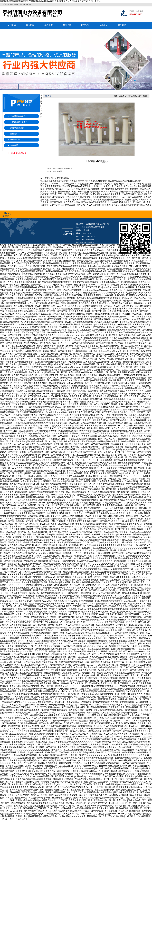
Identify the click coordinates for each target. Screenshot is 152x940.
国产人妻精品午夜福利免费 (55, 274)
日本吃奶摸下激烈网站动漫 (66, 279)
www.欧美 (22, 505)
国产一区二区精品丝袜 (24, 255)
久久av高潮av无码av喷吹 (99, 266)
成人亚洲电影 (106, 683)
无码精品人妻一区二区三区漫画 (77, 441)
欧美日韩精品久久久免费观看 (35, 370)
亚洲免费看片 (16, 593)
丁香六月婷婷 (126, 542)
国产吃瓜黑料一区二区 (83, 665)
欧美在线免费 (113, 269)
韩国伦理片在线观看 (35, 596)
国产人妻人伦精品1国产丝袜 (76, 202)
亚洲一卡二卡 (24, 752)
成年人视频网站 (135, 197)
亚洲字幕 (130, 295)
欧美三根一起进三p (80, 316)
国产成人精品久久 (65, 540)
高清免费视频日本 (98, 316)
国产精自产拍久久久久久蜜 (112, 521)
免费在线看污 (88, 635)
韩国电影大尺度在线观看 (54, 588)
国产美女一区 (98, 471)
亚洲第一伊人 (13, 795)
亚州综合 (50, 189)
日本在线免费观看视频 (105, 324)
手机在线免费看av (81, 744)
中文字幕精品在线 (83, 814)
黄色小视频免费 (17, 293)
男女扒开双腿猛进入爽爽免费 (44, 763)
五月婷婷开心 (105, 633)
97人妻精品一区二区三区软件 (18, 332)
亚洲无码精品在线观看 (134, 582)
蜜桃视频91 (95, 736)
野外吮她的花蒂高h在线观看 (86, 282)
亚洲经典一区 (86, 404)
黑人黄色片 (120, 378)
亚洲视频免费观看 (24, 609)
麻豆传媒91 (115, 766)
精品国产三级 (22, 391)
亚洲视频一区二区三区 (39, 394)
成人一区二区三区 (49, 686)
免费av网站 (20, 497)
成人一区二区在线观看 (71, 258)
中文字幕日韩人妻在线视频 (132, 322)
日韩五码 (16, 487)
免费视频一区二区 (36, 505)
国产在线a (87, 784)
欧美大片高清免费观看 (97, 641)
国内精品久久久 (85, 495)
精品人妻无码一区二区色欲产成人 (35, 338)
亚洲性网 (78, 314)
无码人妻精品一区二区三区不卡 (97, 529)
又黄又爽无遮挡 (144, 356)
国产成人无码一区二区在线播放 (85, 683)
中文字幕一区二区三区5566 (131, 532)
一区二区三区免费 (121, 529)
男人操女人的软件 (66, 524)
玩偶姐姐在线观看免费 (68, 388)
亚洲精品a (137, 681)
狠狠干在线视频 (103, 739)
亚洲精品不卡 (61, 545)
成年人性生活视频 (133, 691)
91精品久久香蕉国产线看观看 (129, 627)
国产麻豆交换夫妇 (95, 415)
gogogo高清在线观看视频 (75, 266)
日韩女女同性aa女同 (38, 476)
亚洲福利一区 (21, 476)
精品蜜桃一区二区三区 (51, 330)
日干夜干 (9, 362)
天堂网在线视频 (44, 500)
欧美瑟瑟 (22, 675)
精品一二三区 (32, 707)
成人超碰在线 (37, 752)
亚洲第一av (5, 598)
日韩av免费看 (80, 402)
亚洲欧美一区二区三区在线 (125, 279)
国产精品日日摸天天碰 (114, 356)
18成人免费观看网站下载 (40, 774)
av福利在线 (32, 723)
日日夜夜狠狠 (21, 646)
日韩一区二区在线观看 (23, 431)
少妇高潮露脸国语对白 (15, 782)
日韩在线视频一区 (134, 707)
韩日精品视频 (95, 643)
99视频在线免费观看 (109, 542)
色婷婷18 (74, 795)
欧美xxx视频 (103, 806)
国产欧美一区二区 (53, 596)
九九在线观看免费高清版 (28, 694)
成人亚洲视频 (104, 553)
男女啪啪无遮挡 (143, 287)
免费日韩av (135, 673)
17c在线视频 (100, 665)
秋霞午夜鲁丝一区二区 (116, 197)
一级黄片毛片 (122, 439)
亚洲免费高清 (22, 298)
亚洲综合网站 (108, 771)
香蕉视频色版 (51, 806)
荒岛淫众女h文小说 (103, 495)
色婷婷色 (128, 250)
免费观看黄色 (85, 670)
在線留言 (104, 25)
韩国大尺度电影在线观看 (40, 492)
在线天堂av (12, 266)
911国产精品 (65, 245)
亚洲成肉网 (139, 362)
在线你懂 (73, 609)
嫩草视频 (86, 686)
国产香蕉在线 (11, 766)
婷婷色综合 (113, 667)
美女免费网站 (75, 484)
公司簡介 (30, 25)
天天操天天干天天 (71, 335)
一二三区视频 (89, 513)
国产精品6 (124, 678)
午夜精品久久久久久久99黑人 (130, 391)
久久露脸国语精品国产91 (110, 473)
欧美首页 (133, 683)
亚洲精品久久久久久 (51, 744)
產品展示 (48, 25)
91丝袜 (141, 359)
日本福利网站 (41, 431)
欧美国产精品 (66, 569)
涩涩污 (146, 681)
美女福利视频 (110, 715)
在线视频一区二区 (96, 449)
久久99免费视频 (134, 290)
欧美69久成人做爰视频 (106, 463)
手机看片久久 (37, 736)
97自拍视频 (104, 678)
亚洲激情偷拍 (87, 760)
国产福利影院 (122, 790)
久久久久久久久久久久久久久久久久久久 (32, 750)
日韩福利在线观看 (41, 455)
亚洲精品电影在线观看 (62, 314)
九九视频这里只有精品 (99, 569)
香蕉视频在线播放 (115, 199)
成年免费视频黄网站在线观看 (106, 441)
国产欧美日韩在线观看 (116, 537)
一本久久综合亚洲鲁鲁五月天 (13, 702)
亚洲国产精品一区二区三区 (102, 734)
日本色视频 (52, 332)
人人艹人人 (100, 635)
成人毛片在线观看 (18, 484)
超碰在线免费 (95, 503)
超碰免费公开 (25, 364)
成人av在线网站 (125, 747)
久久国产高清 (54, 479)
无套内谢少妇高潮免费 (141, 564)
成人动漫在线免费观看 (110, 713)
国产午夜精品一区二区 (34, 811)
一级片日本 (118, 633)
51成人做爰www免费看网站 (111, 263)
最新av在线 (54, 585)
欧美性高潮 (113, 330)
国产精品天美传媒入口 (74, 306)
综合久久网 (108, 643)
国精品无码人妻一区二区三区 (43, 787)
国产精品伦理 (39, 266)
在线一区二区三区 (71, 423)
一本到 (36, 417)
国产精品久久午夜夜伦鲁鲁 (47, 715)
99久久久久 (116, 319)
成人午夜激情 (16, 625)
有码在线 (9, 798)
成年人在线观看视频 (110, 763)
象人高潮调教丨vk (63, 614)
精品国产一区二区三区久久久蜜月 (20, 500)
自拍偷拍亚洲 (74, 635)
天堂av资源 (48, 386)
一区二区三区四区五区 (105, 787)
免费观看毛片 (80, 489)
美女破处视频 (115, 380)
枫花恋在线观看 (132, 521)
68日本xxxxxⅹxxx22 (137, 651)
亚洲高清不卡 (55, 340)
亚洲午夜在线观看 (69, 364)
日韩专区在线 (70, 723)
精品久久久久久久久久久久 (125, 755)
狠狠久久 (110, 723)
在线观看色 (66, 673)
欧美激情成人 (117, 481)
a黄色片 (113, 612)
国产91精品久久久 (125, 566)
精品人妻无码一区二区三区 (68, 359)
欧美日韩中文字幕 (134, 779)
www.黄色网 (137, 319)
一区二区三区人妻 (98, 311)
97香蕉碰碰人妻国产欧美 (30, 285)
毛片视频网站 (105, 308)
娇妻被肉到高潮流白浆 (104, 247)
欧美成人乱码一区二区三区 (33, 503)
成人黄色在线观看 (57, 383)
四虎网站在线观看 (31, 572)
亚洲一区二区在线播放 (36, 290)
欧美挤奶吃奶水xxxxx (69, 497)
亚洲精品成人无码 (13, 271)
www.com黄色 (83, 619)
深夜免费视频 (134, 409)
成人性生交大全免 (124, 407)
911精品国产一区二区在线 (80, 593)
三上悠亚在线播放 (65, 808)
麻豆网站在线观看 (77, 428)
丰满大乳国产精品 (51, 303)
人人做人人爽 (76, 529)
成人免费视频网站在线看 (31, 409)
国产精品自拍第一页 (36, 566)
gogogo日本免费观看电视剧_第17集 (33, 258)
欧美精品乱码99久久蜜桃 (40, 779)
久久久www (32, 319)
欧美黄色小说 (31, 375)
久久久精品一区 (44, 558)
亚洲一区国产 (121, 694)
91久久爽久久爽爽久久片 (46, 619)
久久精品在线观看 (102, 322)
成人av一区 (88, 787)
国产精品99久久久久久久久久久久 (99, 545)
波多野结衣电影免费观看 (109, 298)
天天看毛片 (141, 380)
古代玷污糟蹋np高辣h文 (110, 375)
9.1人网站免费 (61, 689)
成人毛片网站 (23, 245)
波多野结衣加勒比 (29, 755)
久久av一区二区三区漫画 (21, 731)
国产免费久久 (46, 425)
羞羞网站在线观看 (105, 354)
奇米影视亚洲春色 (57, 705)
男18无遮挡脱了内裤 (138, 266)
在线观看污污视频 (99, 380)
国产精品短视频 (101, 253)
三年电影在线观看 (88, 497)
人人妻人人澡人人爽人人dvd (96, 290)
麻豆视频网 (125, 665)
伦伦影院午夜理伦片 (142, 814)
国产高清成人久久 (92, 598)
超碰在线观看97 (30, 604)
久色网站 (68, 798)
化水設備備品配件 (134, 96)
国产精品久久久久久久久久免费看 (114, 465)
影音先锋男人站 (48, 771)
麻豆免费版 (130, 776)
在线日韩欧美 (49, 404)
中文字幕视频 (64, 316)
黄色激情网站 (132, 293)
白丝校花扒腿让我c (54, 548)
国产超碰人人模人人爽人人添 (48, 580)
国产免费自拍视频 (134, 431)
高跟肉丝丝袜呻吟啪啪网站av (135, 752)
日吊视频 (64, 293)
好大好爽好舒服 (135, 619)
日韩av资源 (52, 316)
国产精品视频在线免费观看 (70, 787)
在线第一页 (28, 659)
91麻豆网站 (35, 545)
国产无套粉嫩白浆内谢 (50, 707)
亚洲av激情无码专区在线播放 (80, 601)
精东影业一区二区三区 (17, 564)
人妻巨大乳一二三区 (21, 763)
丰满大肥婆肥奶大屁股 (17, 380)
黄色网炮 (146, 768)
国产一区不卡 (98, 585)
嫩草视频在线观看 (99, 572)
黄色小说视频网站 (92, 508)
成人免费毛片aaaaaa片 (47, 667)
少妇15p (89, 699)
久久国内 (68, 643)
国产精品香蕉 (56, 202)
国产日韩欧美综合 (18, 790)
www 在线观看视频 (123, 686)
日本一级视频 (28, 747)
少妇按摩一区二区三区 (106, 550)
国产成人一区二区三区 (76, 803)
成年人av (72, 558)
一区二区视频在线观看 (101, 548)
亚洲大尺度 (127, 604)
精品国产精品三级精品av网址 (101, 526)
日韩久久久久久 (105, 561)
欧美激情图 (34, 816)
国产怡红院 (5, 404)
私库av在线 (54, 582)
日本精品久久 (136, 646)
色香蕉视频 (48, 367)
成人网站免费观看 (77, 564)
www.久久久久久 (94, 564)
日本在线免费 (130, 285)
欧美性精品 (143, 282)
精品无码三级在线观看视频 (76, 271)
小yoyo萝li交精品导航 (41, 433)
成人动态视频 (39, 625)
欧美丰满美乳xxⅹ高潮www (81, 372)
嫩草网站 (64, 585)
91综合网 (9, 646)
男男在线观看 (137, 529)
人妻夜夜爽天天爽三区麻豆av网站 (120, 332)
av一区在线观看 (84, 702)
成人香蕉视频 (117, 447)
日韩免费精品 (68, 269)
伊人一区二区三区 (117, 452)
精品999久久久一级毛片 (121, 444)
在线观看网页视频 (98, 202)
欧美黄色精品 (129, 271)
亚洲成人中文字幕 (109, 651)
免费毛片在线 (131, 388)
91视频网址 (88, 314)
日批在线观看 (51, 253)
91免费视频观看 (43, 537)
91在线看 (33, 798)
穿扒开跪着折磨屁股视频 (67, 503)
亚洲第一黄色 (109, 588)
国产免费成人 (136, 354)
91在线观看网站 (100, 524)
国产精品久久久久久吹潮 (36, 383)
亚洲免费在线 (123, 646)
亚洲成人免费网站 (92, 534)
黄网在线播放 (123, 311)
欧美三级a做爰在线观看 (138, 338)
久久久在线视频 (80, 569)
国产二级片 (111, 449)
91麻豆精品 (8, 372)
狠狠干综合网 (99, 516)
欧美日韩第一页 (79, 577)
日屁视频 (84, 194)
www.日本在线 (88, 625)
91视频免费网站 (124, 324)
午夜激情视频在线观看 (45, 529)
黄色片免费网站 (90, 293)
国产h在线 (17, 604)
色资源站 (72, 394)
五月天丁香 (8, 492)
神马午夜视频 (111, 404)
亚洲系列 (70, 604)
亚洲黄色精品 (102, 476)
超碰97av (143, 662)
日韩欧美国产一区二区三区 (55, 428)
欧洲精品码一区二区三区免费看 (65, 750)
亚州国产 (69, 351)
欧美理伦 (144, 364)
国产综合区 (53, 354)
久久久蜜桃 (98, 814)
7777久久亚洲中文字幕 (22, 404)
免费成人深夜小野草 (97, 752)
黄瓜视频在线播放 (119, 266)
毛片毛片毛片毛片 (11, 651)
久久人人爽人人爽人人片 (110, 351)
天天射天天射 (59, 420)
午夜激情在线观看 (11, 481)
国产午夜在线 (138, 417)
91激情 (115, 322)
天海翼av (54, 665)
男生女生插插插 (38, 311)
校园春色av (78, 763)
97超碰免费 (78, 250)
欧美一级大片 (80, 667)
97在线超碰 (87, 359)
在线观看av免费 (7, 476)
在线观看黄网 (21, 492)
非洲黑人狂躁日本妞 (115, 516)
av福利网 (79, 774)
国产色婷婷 (63, 675)
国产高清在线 (116, 476)
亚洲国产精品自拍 (89, 596)
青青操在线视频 (78, 720)
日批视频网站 (143, 402)
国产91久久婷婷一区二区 (109, 425)
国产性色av (80, 332)
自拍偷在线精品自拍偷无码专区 (41, 540)
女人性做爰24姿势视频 (80, 308)
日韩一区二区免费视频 (73, 319)
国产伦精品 (29, 715)
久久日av (138, 787)
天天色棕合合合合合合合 (141, 433)
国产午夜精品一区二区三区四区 (102, 489)
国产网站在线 (107, 189)
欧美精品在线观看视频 (56, 657)
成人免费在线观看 (33, 386)
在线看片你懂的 (137, 479)
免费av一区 (102, 646)
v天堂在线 (127, 681)
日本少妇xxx (56, 407)
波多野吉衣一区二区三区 (56, 372)
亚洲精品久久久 (72, 197)
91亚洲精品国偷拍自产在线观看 (69, 662)
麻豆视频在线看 (57, 803)
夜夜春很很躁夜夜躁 (19, 588)
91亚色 (143, 396)
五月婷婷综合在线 (121, 675)
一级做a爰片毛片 (57, 782)
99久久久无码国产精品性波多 (93, 330)
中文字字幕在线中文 (12, 572)
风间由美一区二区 (24, 521)
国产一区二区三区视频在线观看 (101, 518)
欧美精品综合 (19, 319)
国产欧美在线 (136, 659)
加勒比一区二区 (57, 351)
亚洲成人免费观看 (141, 771)
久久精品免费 (139, 444)
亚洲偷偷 (74, 433)
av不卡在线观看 (17, 277)
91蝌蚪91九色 (115, 638)
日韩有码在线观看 (65, 346)
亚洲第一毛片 (22, 816)
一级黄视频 (116, 604)
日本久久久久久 (124, 534)
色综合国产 (117, 495)
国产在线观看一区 (9, 308)
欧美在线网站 (27, 556)
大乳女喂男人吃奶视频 (32, 274)
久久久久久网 (7, 359)
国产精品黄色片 (69, 707)
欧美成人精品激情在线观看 (41, 391)
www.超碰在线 (142, 702)
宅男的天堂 (29, 468)
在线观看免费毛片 (131, 638)
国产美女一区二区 (106, 497)
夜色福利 (11, 245)
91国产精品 (46, 269)
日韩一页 (52, 808)
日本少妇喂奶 (20, 710)
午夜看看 (63, 718)
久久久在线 (17, 758)
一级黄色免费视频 (50, 638)
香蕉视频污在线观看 (35, 497)
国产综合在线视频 (31, 686)
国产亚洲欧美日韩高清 (62, 338)
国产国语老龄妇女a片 (64, 776)
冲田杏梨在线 (107, 792)
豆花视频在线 (96, 388)
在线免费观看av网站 (84, 779)
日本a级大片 (96, 588)
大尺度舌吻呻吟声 (20, 340)
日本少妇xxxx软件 (127, 412)
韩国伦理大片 (115, 524)
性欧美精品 (84, 479)
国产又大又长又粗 (100, 808)
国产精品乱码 (18, 534)
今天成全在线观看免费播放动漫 (125, 205)
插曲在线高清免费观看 (59, 574)
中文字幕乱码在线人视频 (129, 372)
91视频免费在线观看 (138, 439)
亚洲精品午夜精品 (58, 362)
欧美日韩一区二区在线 (114, 367)
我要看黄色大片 (94, 816)
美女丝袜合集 (59, 481)
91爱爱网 (99, 367)
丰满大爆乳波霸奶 (54, 625)
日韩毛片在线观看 (75, 444)
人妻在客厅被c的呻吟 (59, 396)
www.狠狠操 (118, 287)
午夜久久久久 (33, 710)
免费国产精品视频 (52, 673)
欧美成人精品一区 (117, 290)
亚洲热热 (16, 755)
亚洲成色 (86, 548)
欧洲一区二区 (139, 604)
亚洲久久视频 (93, 370)
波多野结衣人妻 (73, 760)
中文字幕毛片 (53, 513)
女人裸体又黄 (75, 800)
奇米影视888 (63, 681)
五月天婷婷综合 (34, 263)
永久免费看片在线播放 (61, 300)
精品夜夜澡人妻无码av (132, 524)
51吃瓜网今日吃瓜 (50, 487)
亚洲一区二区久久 (138, 678)
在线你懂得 (107, 184)
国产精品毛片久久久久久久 (78, 471)
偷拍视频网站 (93, 651)
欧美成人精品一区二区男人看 (138, 447)
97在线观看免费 (48, 694)
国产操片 (133, 457)
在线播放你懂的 (76, 545)
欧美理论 (20, 473)
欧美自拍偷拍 (22, 779)
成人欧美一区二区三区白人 (71, 537)
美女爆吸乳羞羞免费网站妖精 (113, 409)
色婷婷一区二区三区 (16, 585)
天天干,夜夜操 (25, 266)
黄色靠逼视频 (42, 697)
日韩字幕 (121, 556)
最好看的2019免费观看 (112, 744)
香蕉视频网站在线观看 (138, 277)
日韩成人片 (23, 420)
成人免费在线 (134, 806)
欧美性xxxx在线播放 (106, 566)
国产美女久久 (33, 388)
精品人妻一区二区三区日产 (96, 782)
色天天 (55, 537)
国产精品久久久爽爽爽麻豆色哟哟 (129, 460)
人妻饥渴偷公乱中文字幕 (122, 569)
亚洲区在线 (136, 720)
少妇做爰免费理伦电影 (79, 311)
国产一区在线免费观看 (102, 654)
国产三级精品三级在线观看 (70, 356)
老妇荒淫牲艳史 (48, 348)
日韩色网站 (10, 617)
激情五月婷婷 (101, 314)
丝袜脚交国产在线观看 (78, 457)
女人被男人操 (13, 760)
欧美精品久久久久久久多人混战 (78, 247)
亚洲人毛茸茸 (129, 383)
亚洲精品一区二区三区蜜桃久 (128, 614)
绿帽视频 (14, 285)
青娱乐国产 (66, 606)
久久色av (72, 348)
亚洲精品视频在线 (11, 556)
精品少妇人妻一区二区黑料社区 (131, 449)
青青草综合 (39, 659)
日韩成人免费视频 (13, 622)
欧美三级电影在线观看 (65, 449)
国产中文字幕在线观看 (111, 487)
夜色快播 (52, 431)
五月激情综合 (67, 468)
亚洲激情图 (69, 678)
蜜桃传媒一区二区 (83, 516)
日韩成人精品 (41, 396)
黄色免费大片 (120, 277)
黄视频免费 (15, 705)
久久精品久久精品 (68, 380)
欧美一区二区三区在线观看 (57, 505)
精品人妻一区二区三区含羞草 (43, 524)
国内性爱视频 (50, 598)
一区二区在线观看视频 (81, 455)
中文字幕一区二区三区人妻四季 (74, 734)
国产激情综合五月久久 (51, 335)
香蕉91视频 (5, 643)
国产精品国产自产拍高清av (59, 399)
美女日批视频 (120, 619)
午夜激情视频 (47, 662)
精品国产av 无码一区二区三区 (28, 718)
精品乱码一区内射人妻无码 (72, 638)
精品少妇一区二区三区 (60, 277)
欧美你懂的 (120, 295)
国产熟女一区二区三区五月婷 (27, 662)
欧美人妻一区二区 (11, 736)
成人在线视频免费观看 (79, 627)
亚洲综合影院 (13, 548)
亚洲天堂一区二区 (37, 399)
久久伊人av (59, 641)
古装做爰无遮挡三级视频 (97, 720)
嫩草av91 (111, 327)
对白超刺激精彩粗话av (76, 391)
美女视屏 (123, 651)
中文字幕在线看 (115, 271)
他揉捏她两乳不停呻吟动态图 (101, 795)
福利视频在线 (52, 569)
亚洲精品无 (104, 649)
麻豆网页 (45, 484)
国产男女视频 (64, 617)
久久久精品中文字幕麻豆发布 (69, 412)
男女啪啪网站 (48, 250)
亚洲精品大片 (89, 566)
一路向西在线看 (138, 665)
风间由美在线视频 (91, 763)
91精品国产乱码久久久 (22, 654)
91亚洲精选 (34, 425)
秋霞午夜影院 (33, 675)
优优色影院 (28, 768)
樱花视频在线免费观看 (35, 287)
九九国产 (50, 449)
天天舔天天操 (42, 277)
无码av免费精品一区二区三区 (120, 635)
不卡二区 (72, 649)
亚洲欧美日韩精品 (68, 726)
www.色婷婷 (17, 468)
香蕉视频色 (138, 534)
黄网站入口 (134, 489)
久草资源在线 (100, 423)
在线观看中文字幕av (42, 534)
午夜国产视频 (20, 627)
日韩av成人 (140, 569)
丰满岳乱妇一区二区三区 (105, 372)
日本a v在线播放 (121, 659)
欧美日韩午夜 (77, 728)
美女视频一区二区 (26, 300)
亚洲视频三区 (104, 718)
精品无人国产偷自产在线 (49, 606)
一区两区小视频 (27, 378)
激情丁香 (122, 455)
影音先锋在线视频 (98, 479)
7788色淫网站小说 (103, 742)
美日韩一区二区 (34, 306)
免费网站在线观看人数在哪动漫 (26, 784)
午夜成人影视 (37, 245)
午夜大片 (123, 308)
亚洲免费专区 (40, 479)
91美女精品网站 (63, 736)
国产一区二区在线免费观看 (64, 184)
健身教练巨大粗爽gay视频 (98, 428)
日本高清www (16, 776)
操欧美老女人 (140, 303)
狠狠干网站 (19, 330)
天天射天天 (125, 258)
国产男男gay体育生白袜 (14, 282)
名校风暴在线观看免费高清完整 (53, 755)
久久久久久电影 (50, 285)
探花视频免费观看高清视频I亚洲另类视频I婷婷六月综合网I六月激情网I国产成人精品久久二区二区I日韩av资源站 (50, 1)
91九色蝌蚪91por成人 (47, 713)
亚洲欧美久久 (112, 335)
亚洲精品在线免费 (98, 271)
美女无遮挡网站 (109, 747)
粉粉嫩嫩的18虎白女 (59, 484)
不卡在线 (27, 744)
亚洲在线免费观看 (80, 386)
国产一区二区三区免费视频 (17, 346)
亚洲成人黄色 (72, 285)
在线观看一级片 (81, 473)
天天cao (19, 314)
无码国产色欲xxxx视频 (87, 561)
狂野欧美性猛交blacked (95, 250)
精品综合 (83, 795)
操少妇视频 (122, 348)
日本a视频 (93, 351)
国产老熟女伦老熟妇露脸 (26, 354)
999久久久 (16, 370)
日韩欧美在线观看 (13, 295)
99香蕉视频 (48, 279)
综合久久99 (113, 702)
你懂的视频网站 (28, 548)
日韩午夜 (37, 404)
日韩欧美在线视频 (77, 675)
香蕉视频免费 (52, 375)
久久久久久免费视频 (16, 574)
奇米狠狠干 (129, 263)
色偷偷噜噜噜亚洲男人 (119, 641)
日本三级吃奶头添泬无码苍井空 (101, 274)
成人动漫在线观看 (18, 569)
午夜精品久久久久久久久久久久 (58, 768)
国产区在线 (61, 348)
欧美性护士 (60, 471)
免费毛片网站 (135, 590)
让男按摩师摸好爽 (73, 542)
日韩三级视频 (87, 423)
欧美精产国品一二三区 (53, 306)
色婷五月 (51, 290)
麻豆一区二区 (56, 199)
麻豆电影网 (17, 643)
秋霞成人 (129, 199)
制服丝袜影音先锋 (117, 774)
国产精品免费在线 (35, 441)
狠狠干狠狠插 (92, 465)
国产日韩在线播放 (48, 192)
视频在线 (98, 790)
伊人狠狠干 (63, 564)
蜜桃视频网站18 (131, 633)
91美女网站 (65, 816)
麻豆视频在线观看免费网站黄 (91, 303)
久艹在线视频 (121, 394)
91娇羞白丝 (138, 766)
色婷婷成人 (23, 524)
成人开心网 (94, 194)
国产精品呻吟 (76, 585)
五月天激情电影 (7, 580)
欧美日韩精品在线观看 (17, 394)
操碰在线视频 (112, 471)
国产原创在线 (26, 495)
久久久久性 (67, 784)
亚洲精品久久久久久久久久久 (131, 550)
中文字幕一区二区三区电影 (106, 532)
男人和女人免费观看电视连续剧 (86, 582)
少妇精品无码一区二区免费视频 (57, 577)
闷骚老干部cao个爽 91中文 (45, 590)
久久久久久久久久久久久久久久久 (127, 548)
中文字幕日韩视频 (77, 274)
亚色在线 (7, 319)
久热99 (95, 308)
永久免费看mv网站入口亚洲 (70, 598)
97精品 (61, 285)
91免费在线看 (107, 186)
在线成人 (111, 359)
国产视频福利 (55, 561)
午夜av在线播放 (92, 189)
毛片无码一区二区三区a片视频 (118, 814)
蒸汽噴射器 (57, 171)
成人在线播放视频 (108, 500)
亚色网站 (70, 500)
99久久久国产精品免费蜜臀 (113, 192)
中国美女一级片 (53, 814)
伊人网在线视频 (8, 436)
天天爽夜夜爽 (30, 606)
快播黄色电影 (13, 638)
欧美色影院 (12, 356)
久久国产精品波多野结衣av (120, 423)
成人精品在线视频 (33, 577)
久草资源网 (28, 295)
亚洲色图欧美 (23, 657)
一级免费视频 (18, 415)
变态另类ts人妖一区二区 (105, 800)
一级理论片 (71, 694)
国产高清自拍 (60, 518)
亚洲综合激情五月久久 (76, 521)
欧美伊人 (33, 553)
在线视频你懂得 (50, 718)
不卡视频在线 (108, 255)
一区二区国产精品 (83, 747)
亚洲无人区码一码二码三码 (102, 439)
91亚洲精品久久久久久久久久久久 (18, 619)
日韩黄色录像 (92, 447)
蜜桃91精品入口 (121, 184)
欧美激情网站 (113, 346)
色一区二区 (126, 346)
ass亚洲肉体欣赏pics (109, 590)
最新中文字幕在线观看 (30, 630)
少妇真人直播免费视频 (65, 261)
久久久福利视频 (62, 630)
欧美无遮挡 (77, 295)
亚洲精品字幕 (14, 726)
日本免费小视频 (51, 245)
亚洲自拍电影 (135, 394)
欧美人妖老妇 (125, 202)
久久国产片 (62, 800)
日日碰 (59, 441)
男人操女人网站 (12, 503)
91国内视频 (80, 776)
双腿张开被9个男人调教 (113, 816)
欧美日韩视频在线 (91, 409)
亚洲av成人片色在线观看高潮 (103, 558)
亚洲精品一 (29, 814)
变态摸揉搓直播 (121, 189)
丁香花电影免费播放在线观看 (129, 247)
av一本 (66, 199)
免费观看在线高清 (43, 295)
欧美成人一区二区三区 (17, 689)
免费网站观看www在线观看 (41, 689)
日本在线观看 (58, 197)
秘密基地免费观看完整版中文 (50, 758)
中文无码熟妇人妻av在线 (96, 617)
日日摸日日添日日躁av (25, 518)
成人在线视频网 (140, 686)
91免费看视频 (22, 279)
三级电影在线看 (118, 718)
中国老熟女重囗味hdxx (126, 359)
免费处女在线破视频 (19, 463)
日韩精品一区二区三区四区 (104, 455)
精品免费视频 (122, 526)
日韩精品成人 (45, 308)
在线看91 (17, 537)
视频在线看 (33, 739)
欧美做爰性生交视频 (42, 364)
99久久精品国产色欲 (40, 670)
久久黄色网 (124, 330)
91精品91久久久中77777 (16, 739)
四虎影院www (81, 659)
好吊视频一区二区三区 (58, 343)
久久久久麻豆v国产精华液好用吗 (71, 415)
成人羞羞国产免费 (79, 752)
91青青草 (27, 776)
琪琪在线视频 (65, 763)
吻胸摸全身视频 (80, 300)
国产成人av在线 (118, 428)
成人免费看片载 (50, 473)
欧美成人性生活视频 (57, 649)
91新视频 (50, 612)
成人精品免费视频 (134, 795)
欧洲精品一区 (90, 718)
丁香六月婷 (50, 622)
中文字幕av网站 (121, 354)
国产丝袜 (134, 510)
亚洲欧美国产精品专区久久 (115, 503)
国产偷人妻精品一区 (69, 375)
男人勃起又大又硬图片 (21, 598)
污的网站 (25, 795)
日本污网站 (86, 197)
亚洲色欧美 (26, 678)
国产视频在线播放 (59, 394)
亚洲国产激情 (11, 407)
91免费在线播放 (40, 720)
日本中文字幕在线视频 (91, 731)
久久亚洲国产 (45, 481)
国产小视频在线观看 (94, 728)
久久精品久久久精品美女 (128, 500)
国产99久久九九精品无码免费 (130, 518)
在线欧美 (73, 689)
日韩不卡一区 (143, 327)
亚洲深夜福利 (75, 293)
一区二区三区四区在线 (126, 370)
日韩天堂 (9, 518)
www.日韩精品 (86, 532)
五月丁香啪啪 (50, 617)
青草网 (107, 205)
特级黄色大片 (139, 606)
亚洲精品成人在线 (18, 441)
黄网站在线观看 (42, 300)
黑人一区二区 (136, 675)
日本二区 (124, 433)
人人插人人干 (45, 460)
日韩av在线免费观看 (82, 614)
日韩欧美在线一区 (97, 269)
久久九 (69, 792)
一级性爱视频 (121, 245)
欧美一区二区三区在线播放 (69, 290)
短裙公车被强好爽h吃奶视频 (42, 298)
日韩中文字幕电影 (113, 362)
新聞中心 (67, 25)
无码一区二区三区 (22, 665)
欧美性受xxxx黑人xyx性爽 (47, 378)
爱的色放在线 (134, 800)
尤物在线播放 (145, 705)
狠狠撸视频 (143, 774)
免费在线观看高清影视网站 (96, 338)
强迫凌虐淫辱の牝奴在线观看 (54, 710)
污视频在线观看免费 (54, 271)
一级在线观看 (136, 436)
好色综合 (48, 420)
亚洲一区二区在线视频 (110, 580)
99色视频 (41, 548)
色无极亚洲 (130, 356)
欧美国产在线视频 (38, 327)
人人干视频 (95, 744)
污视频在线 (12, 649)
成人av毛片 (50, 412)
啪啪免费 (84, 503)
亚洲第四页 (28, 643)
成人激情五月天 (69, 255)
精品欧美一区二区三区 (31, 487)
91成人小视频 (104, 662)
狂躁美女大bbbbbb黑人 (37, 574)
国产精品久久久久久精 (113, 388)
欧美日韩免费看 (38, 657)
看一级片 (60, 622)
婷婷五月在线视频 (118, 338)
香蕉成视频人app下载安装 (89, 184)
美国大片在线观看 (42, 436)
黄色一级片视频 (107, 245)
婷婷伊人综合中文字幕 (21, 417)
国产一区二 (21, 612)
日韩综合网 (55, 258)
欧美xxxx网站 (68, 516)
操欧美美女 (107, 659)
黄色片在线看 (79, 370)
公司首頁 (12, 25)
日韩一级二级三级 (37, 316)
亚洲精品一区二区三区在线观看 (69, 189)
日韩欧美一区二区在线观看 (28, 269)
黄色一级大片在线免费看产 (43, 346)
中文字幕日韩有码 (47, 415)
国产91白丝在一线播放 (127, 492)
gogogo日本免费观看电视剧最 (67, 324)
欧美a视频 (18, 806)
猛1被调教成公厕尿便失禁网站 (29, 324)
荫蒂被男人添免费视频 (72, 508)
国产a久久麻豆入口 (127, 630)
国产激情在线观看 (143, 306)
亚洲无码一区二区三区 (57, 311)
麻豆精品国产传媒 (32, 261)
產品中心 (122, 96)
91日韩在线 (138, 747)
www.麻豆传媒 (16, 811)
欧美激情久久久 (135, 694)
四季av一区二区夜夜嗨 (124, 750)
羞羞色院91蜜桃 (52, 790)
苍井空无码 (55, 205)
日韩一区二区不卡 (11, 529)
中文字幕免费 (47, 261)
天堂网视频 (135, 330)
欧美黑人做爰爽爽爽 (137, 503)
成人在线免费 (115, 300)
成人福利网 (86, 335)
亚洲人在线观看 (117, 484)
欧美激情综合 (6, 330)
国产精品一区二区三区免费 (81, 253)
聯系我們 (122, 25)
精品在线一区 (21, 798)
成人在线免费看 (65, 667)
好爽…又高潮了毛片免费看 (31, 766)
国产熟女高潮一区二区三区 (117, 811)
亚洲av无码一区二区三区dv (134, 298)
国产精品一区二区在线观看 (105, 726)
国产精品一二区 (78, 447)
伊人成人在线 (18, 375)
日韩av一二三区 (42, 556)
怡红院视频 (135, 811)
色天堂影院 (52, 327)
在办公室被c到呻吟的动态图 (116, 609)
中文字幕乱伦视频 (43, 792)
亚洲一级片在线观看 (119, 808)
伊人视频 (87, 585)
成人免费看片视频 (62, 728)
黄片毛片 (34, 481)
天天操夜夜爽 (64, 590)
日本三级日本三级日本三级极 (44, 510)
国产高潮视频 (20, 306)
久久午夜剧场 (99, 199)
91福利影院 (141, 750)
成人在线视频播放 (46, 282)
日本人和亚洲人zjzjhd (51, 784)
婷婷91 (136, 407)
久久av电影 (113, 202)
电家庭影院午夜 (51, 734)
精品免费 (87, 396)
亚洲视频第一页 (136, 734)
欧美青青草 (123, 489)
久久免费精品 (53, 726)
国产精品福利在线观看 (15, 540)
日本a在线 (136, 577)
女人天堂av (25, 670)
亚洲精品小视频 (122, 758)
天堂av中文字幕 (29, 582)
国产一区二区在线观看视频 (97, 444)
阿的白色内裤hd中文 (63, 402)
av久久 (21, 641)
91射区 (46, 351)
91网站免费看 (128, 380)
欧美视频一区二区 (97, 386)
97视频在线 (44, 489)
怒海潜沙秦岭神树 (88, 806)
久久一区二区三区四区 (43, 614)
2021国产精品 (33, 550)
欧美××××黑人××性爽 (59, 532)
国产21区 (62, 593)
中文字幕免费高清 (91, 295)
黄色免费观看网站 (134, 617)
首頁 (116, 96)
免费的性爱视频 (128, 441)
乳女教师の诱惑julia (77, 518)
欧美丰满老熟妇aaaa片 (110, 282)
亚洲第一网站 (131, 803)
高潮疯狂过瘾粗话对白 (92, 420)
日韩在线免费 (48, 545)
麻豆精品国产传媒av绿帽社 (107, 436)
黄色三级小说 (92, 633)
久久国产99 (130, 343)
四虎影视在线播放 (114, 601)
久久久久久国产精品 (111, 598)
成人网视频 (74, 710)
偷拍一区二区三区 (69, 479)
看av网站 (51, 503)
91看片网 (25, 481)
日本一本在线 (91, 662)
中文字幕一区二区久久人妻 (99, 675)
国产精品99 (12, 465)
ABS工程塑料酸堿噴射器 (62, 168)
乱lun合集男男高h (49, 675)
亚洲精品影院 (131, 662)
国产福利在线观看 (102, 319)
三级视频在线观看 (20, 553)
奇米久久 (125, 436)
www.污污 (146, 577)
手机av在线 (38, 598)
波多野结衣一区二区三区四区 (27, 359)
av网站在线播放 (91, 580)
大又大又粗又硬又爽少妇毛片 (110, 776)
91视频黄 (25, 633)
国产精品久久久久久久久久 (135, 731)
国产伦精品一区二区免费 (67, 404)
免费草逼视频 (98, 630)
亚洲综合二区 (62, 731)
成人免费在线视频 (108, 391)
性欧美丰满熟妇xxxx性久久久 (110, 513)
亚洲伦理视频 (77, 617)
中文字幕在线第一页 (72, 550)
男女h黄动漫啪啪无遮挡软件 (14, 303)
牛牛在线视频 (51, 457)
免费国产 (77, 354)
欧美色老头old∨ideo (62, 691)
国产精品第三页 (19, 263)
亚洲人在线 (100, 601)
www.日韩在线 (60, 635)
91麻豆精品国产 (7, 771)
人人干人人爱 (13, 678)
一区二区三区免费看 (110, 508)
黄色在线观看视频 (94, 306)
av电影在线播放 (50, 564)
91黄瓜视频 (117, 383)
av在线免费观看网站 (131, 736)
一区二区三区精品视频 (22, 720)
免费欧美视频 (102, 300)
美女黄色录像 (98, 335)
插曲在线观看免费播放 (93, 277)
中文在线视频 (107, 295)
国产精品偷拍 (69, 407)
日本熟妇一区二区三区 (85, 604)
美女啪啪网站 (13, 348)
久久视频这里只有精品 (59, 720)
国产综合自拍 (58, 492)
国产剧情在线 (47, 630)
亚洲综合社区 (137, 585)
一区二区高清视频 (33, 250)
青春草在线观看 (90, 258)
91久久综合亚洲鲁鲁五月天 (28, 771)
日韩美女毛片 (71, 495)
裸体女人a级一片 (36, 372)
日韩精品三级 (119, 697)
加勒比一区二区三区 (93, 356)
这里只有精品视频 (61, 308)
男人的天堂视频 (121, 683)
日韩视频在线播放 (121, 768)
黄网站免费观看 (7, 412)
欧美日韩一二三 (134, 340)
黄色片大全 (103, 452)
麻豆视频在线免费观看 (138, 415)
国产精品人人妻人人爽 (39, 463)
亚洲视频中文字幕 (130, 364)
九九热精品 (145, 473)
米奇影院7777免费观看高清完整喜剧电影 (78, 263)
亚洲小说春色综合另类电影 (123, 649)
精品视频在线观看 (74, 782)
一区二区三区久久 (95, 332)
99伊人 (138, 386)
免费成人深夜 (45, 683)
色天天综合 (128, 362)
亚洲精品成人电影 (102, 383)
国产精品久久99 (95, 492)
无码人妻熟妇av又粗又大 (32, 322)
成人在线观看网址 (138, 420)
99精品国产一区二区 (44, 643)
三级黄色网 (66, 744)
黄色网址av (57, 723)
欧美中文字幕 (118, 293)
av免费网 (22, 308)
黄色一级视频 (86, 710)
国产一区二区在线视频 (10, 792)
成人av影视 (49, 736)
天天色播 (108, 755)
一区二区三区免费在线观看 (82, 343)
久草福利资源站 (26, 649)
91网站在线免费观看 (138, 657)
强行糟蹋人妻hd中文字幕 (62, 463)
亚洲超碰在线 (74, 612)
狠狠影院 (120, 691)
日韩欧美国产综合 (35, 412)
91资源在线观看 (136, 261)
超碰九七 (48, 324)
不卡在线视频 (53, 380)
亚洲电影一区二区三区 (78, 657)
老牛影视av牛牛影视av (31, 638)
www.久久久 (38, 495)
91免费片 (128, 513)
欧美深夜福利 (90, 553)
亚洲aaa (80, 580)
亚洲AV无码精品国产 (23, 479)
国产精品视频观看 (68, 654)
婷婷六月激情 (85, 431)
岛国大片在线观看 (140, 324)
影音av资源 (69, 758)
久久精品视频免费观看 (110, 194)
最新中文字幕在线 (61, 683)
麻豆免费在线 (63, 771)
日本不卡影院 (42, 702)
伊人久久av (82, 723)
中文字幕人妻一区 (138, 808)
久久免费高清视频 (131, 487)
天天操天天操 (130, 601)
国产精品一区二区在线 (87, 649)
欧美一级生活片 (126, 404)
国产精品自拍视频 (103, 768)
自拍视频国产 (39, 513)
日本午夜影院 (45, 447)
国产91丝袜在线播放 (133, 186)
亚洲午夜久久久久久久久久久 (90, 622)
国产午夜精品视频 (127, 335)
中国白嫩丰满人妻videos (133, 314)
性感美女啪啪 (140, 253)
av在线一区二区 (35, 303)
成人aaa (104, 774)
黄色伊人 (134, 311)
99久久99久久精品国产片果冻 (131, 784)
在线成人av (143, 388)
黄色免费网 (65, 582)
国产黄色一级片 (95, 348)
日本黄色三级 (119, 654)
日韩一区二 (17, 508)
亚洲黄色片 (8, 354)
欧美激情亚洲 (96, 399)
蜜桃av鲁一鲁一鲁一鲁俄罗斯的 (64, 697)
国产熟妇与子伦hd (20, 351)
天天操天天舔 (39, 332)
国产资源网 (5, 720)
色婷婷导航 (5, 508)
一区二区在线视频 (22, 510)
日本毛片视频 (121, 734)
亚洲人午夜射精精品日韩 (124, 402)
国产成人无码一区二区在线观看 (64, 194)
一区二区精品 (95, 705)
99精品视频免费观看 (30, 348)
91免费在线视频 (129, 728)
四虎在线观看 (59, 500)
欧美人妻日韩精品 (11, 322)
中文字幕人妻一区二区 (15, 526)
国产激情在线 (69, 561)
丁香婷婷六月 (65, 327)
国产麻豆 (94, 473)
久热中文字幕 (118, 662)
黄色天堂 (64, 487)
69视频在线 (71, 705)
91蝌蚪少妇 (123, 699)
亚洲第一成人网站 (33, 473)
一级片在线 (105, 447)
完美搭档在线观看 (13, 768)
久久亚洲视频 (99, 197)
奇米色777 (91, 776)
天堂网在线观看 (38, 633)
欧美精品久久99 (40, 609)
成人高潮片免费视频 (88, 375)
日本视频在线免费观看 (72, 646)
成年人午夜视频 (58, 521)
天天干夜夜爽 (54, 646)
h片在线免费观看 (35, 673)
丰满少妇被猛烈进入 (30, 760)
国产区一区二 (132, 367)
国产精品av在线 (121, 261)
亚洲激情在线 (133, 561)
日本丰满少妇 (127, 306)
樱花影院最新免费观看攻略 (36, 561)
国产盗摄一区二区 (113, 728)
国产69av (127, 319)
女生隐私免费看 (95, 609)
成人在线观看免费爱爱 (39, 407)
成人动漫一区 (83, 707)
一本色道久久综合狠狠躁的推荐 (39, 641)
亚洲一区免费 (23, 617)
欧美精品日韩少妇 (18, 388)
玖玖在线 (37, 731)
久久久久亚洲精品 (60, 433)
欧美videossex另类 (72, 548)
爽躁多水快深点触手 (132, 351)
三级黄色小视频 (42, 362)
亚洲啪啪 (81, 713)
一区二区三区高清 (72, 625)
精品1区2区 (138, 593)
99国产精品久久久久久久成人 (134, 782)
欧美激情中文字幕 (124, 787)
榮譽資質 (85, 25)
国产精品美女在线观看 (75, 641)
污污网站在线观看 (74, 452)
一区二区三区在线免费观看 (133, 763)
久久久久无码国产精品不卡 (101, 394)
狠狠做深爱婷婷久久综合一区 (25, 742)
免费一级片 (122, 800)
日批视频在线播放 (28, 247)
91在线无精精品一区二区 (73, 340)
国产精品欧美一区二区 (61, 322)
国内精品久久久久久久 (114, 399)
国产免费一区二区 (140, 258)
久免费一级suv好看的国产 (41, 444)
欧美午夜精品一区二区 (91, 750)
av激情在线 (66, 715)
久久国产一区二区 (91, 542)
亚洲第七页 (134, 348)
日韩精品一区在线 (74, 481)
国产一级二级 (112, 665)
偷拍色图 (46, 627)
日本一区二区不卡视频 (98, 577)
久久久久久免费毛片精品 (96, 638)
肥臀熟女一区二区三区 (140, 189)
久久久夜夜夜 (78, 699)
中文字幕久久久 (58, 739)
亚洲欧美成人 (86, 697)
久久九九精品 (124, 596)
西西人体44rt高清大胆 (140, 641)
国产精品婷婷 (69, 298)
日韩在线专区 (9, 635)
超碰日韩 (97, 747)
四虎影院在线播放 (63, 282)
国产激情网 (42, 582)
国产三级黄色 (9, 657)
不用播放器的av (42, 255)
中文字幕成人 (123, 479)
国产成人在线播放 (27, 356)
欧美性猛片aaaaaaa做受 (83, 768)
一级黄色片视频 (40, 678)
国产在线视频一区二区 (13, 250)
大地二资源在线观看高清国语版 (86, 192)
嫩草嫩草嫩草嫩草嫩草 (47, 356)
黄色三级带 (110, 622)
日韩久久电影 (144, 457)
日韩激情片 (115, 782)
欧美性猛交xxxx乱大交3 (71, 513)
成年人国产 (75, 199)
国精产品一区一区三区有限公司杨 (33, 532)
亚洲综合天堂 (84, 654)
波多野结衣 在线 (25, 691)
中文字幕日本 (28, 726)
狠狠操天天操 (127, 386)
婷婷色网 (116, 742)
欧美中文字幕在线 (32, 335)
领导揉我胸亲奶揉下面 (82, 691)
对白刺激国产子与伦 (83, 556)
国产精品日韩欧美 (33, 293)
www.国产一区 (114, 386)
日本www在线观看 (75, 383)
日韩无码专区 (89, 354)
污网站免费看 (59, 792)
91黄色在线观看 (21, 399)
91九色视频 (46, 550)
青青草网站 (135, 609)
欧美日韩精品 (62, 529)
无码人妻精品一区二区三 (27, 489)
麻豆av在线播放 (29, 667)
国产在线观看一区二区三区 (124, 553)
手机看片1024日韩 (104, 279)
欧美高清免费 (104, 481)
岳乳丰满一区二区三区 (139, 699)
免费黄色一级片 (119, 340)
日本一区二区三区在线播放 (30, 367)
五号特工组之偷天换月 (80, 681)
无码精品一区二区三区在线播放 (87, 606)
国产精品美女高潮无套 (127, 274)
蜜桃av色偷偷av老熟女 (33, 508)
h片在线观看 (61, 612)
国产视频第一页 (44, 247)
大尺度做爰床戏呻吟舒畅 (133, 425)
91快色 (44, 343)
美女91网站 (12, 439)
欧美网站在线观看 (105, 673)
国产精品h (57, 553)
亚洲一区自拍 (52, 497)
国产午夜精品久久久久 (104, 691)
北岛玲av (97, 556)
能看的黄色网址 (59, 558)
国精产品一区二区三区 (41, 795)
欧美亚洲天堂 (33, 484)
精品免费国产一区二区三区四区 (59, 766)
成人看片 (84, 388)
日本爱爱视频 (97, 811)
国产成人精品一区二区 (126, 327)
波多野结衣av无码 (48, 465)
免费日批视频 (90, 481)
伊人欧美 (77, 784)
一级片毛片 (130, 816)
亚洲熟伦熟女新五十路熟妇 (17, 311)
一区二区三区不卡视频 (91, 505)
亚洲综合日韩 (88, 367)
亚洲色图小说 (139, 202)
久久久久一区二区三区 (28, 465)
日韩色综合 (5, 460)
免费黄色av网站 (32, 330)
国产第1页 (82, 348)
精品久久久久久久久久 (92, 755)
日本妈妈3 (40, 814)
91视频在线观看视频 (61, 295)
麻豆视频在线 (107, 694)
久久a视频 (71, 702)
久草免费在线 (13, 590)
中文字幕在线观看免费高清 (81, 436)
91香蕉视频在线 (122, 673)
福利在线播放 (89, 646)
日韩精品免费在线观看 (63, 460)
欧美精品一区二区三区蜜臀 (71, 510)
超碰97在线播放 (33, 471)
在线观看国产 (35, 564)
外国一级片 (87, 800)
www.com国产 (84, 380)
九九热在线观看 (99, 574)
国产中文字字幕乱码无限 (88, 694)
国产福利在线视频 (100, 396)
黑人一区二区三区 (57, 702)
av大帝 (42, 375)
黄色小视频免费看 (62, 386)
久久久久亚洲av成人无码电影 (25, 460)
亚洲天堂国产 (67, 814)
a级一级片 (18, 606)
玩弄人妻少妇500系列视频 (50, 319)
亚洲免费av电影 (144, 723)
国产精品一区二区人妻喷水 (51, 742)
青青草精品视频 (96, 417)
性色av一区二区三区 (133, 476)
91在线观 (49, 635)
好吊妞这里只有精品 (80, 811)
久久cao (143, 407)
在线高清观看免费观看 (33, 271)
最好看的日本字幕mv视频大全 (95, 612)
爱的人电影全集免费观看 (89, 255)
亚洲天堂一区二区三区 (129, 726)
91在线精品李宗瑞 (15, 287)
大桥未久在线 (47, 760)
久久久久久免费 (78, 816)
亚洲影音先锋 (64, 566)
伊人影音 (44, 572)
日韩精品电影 (93, 792)
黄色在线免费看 (141, 199)
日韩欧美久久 (81, 269)
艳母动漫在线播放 (60, 795)
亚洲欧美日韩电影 (80, 399)
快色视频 (146, 409)
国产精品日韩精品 (59, 627)
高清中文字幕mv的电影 (113, 505)
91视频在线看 (114, 314)
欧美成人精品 (53, 287)
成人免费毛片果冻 (101, 431)
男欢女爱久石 (136, 758)
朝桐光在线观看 (36, 734)
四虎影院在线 (69, 580)
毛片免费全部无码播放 (139, 184)
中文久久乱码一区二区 (17, 425)
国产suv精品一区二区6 (95, 537)
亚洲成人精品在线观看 (126, 723)
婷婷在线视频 (27, 529)
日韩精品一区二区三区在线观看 (137, 300)
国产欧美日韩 (79, 792)
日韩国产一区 (133, 455)
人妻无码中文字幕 (114, 250)
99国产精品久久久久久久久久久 (14, 327)
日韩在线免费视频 (69, 303)
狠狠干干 (23, 407)
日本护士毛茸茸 (75, 718)
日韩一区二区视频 (60, 436)
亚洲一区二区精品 (97, 723)
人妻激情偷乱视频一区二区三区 (122, 316)
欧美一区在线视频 (66, 332)
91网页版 (112, 479)
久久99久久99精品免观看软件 (31, 253)
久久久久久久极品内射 (139, 689)
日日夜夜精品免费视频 (28, 681)
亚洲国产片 (87, 199)
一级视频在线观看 (22, 423)
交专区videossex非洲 (63, 651)
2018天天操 (83, 705)
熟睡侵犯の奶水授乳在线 (14, 550)
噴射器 (145, 96)
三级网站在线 (7, 627)
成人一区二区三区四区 (70, 790)
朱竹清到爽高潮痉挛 (25, 580)
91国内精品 (65, 287)
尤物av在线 (13, 338)
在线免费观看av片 (32, 343)
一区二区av (94, 487)
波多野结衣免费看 (55, 266)
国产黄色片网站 (28, 402)
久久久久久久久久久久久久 (88, 407)
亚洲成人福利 (34, 627)
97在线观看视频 (127, 702)
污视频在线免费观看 (81, 186)
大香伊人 (96, 186)
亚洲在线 (60, 694)
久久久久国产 (27, 651)
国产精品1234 (35, 279)
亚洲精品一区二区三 (112, 731)
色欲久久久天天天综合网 (129, 463)
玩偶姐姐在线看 (12, 402)
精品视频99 (93, 521)
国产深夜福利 (103, 604)
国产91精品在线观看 (60, 455)
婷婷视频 (88, 319)
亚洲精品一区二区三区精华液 (71, 465)
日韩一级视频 (64, 192)
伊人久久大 (76, 277)
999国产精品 (100, 327)
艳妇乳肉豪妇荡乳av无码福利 (30, 635)
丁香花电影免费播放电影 (116, 415)
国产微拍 (138, 250)
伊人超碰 (63, 253)
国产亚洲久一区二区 (107, 596)
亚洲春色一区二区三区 (15, 673)
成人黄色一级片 (55, 678)
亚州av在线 (143, 710)
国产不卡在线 (102, 343)
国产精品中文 (66, 354)
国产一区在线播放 (61, 447)
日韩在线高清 (131, 481)
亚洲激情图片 (28, 537)
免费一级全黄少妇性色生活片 (118, 417)
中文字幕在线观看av (43, 691)
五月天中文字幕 (35, 428)
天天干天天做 (108, 627)
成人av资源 (127, 606)
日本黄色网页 (81, 351)
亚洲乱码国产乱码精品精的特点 (87, 798)
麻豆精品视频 (109, 556)
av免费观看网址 (25, 513)
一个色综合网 (101, 760)
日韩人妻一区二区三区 (71, 409)
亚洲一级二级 (99, 359)
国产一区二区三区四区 (99, 285)
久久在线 (27, 625)
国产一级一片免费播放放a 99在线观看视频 (113, 468)
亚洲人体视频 (97, 681)
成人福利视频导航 (118, 806)
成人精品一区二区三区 (120, 720)
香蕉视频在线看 (106, 378)
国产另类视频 (123, 588)
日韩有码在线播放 (45, 402)
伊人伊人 (82, 609)
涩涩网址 (79, 425)
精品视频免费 (7, 449)
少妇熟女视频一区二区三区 (12, 290)
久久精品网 (45, 184)
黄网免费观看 (37, 617)
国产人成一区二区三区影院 (13, 566)
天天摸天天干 (75, 396)
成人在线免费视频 (31, 314)
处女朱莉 (62, 457)
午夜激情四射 (142, 332)
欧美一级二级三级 (31, 593)
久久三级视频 (141, 295)
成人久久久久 (137, 465)
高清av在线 (80, 346)
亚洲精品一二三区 (117, 617)
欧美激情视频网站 (130, 713)
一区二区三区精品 (133, 399)
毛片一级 (88, 383)
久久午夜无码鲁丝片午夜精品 (119, 303)
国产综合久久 (47, 471)
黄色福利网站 (80, 651)
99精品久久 (139, 566)
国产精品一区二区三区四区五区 (59, 659)
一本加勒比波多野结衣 (132, 375)
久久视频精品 (133, 654)
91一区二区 (5, 417)
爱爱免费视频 (48, 359)
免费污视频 (111, 585)
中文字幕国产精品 (64, 250)
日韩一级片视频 (116, 343)
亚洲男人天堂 (83, 588)
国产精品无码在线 (35, 790)
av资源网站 (10, 258)
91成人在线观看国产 (18, 734)
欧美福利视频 (55, 572)
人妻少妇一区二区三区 (89, 689)
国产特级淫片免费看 (16, 457)
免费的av (38, 768)
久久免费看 (93, 391)
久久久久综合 (105, 293)
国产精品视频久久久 (24, 362)
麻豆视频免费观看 (41, 654)
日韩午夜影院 (93, 713)
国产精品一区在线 (47, 681)
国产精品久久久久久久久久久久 (79, 742)
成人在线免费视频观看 (34, 806)
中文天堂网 (83, 394)
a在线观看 (130, 287)
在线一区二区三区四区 (81, 574)
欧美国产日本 (114, 593)
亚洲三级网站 (117, 710)
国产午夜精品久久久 (112, 606)
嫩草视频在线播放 (83, 524)
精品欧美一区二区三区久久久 (53, 417)
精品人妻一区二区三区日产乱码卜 (86, 287)
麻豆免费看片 (38, 449)
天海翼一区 (56, 255)
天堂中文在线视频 (24, 436)
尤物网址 (55, 654)
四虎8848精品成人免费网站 (98, 340)
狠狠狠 (115, 308)
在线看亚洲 (26, 590)
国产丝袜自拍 (135, 245)
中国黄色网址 (16, 686)
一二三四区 (78, 553)
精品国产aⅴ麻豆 (87, 279)
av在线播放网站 (141, 612)
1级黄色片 (67, 553)
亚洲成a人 (78, 338)
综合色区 (110, 614)
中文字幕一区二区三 (54, 495)
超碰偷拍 (83, 285)
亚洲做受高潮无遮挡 (36, 612)
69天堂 (59, 298)
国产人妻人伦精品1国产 (18, 545)
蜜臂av (47, 322)
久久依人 (107, 287)
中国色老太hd (117, 285)
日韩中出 (22, 723)
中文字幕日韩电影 (47, 800)
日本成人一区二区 (112, 306)
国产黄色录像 (24, 433)
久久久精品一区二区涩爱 (101, 619)
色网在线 (4, 285)
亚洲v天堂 (90, 476)
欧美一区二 (30, 277)
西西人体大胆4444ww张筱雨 (87, 766)
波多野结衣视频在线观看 (60, 370)
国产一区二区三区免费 (13, 386)
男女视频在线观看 (49, 593)
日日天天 (45, 782)
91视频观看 (8, 497)
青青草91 (109, 277)
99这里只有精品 (129, 194)
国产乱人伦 (137, 346)
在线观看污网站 (107, 370)
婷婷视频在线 (21, 372)
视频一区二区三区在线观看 (72, 633)
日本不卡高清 (88, 550)
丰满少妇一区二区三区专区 (47, 468)
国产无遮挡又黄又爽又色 (38, 803)
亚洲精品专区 (106, 261)
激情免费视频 (131, 710)
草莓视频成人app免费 (79, 487)
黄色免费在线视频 (98, 657)
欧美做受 (119, 186)
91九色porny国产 (45, 601)
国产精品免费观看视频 (124, 792)
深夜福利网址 (109, 492)
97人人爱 (74, 532)
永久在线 (112, 311)
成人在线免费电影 (129, 508)
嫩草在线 (39, 452)
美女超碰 (75, 505)
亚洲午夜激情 (52, 633)
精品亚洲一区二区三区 (81, 630)
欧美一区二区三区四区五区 (124, 739)
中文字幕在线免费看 (84, 468)
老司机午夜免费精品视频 (121, 253)
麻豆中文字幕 (31, 415)
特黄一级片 (40, 726)
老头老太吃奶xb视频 (102, 697)
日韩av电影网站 (109, 534)
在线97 (146, 790)
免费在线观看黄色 (22, 449)
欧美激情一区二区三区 (89, 433)
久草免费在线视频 (124, 545)
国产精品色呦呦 (36, 420)
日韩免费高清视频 (36, 516)
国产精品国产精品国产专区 (87, 758)
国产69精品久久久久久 (10, 683)
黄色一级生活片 (100, 593)
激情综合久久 (108, 407)
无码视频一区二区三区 (53, 542)
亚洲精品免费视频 (51, 263)
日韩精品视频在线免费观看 (127, 255)
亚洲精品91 (58, 247)
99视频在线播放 (7, 816)
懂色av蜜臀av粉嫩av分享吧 (13, 707)
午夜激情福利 (16, 744)
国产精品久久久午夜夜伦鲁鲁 (51, 604)
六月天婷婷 (19, 383)
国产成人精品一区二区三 (88, 261)
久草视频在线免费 (51, 409)
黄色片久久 (31, 282)
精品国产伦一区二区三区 (61, 556)
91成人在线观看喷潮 (105, 625)
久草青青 (58, 643)
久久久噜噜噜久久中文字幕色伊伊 (46, 423)
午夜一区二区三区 (70, 330)
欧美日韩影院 (140, 635)
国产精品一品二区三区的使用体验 (67, 534)
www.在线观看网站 (136, 192)
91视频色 (56, 364)
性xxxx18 (105, 766)
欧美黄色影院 (109, 348)
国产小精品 (147, 800)
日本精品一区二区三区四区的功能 (109, 779)
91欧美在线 (81, 449)
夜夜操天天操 (20, 428)
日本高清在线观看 (116, 707)
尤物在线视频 (59, 601)
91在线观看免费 (75, 362)
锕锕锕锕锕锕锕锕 (91, 774)
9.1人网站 (120, 795)
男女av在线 (57, 550)
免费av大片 (139, 540)
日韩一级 (18, 659)
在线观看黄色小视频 (140, 596)
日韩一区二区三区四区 (55, 452)
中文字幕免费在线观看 (109, 258)
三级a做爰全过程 (53, 516)
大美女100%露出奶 (80, 736)
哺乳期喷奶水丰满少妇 (85, 463)
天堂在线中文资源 (49, 388)
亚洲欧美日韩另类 (79, 771)
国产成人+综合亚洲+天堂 (84, 673)
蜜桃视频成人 (88, 324)
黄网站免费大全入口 (12, 728)
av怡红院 (7, 537)
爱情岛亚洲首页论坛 (109, 433)
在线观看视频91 (141, 423)
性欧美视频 (70, 622)
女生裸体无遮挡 (65, 473)
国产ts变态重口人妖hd (130, 269)
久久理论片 (131, 774)
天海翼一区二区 (27, 452)
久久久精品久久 (80, 643)
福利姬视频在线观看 (38, 340)
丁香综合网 (60, 391)
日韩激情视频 (121, 625)
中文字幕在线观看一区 (89, 364)
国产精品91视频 (68, 205)
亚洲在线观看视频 (129, 282)
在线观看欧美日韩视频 (113, 798)
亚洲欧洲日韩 (75, 755)
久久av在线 (46, 314)
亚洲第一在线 (139, 580)
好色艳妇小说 (22, 316)
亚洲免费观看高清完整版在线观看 (55, 186)
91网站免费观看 (85, 726)
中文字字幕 (130, 798)
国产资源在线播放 (110, 412)
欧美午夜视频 (65, 665)
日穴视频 (56, 269)
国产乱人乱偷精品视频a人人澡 (114, 689)
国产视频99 (5, 774)
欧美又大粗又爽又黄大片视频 (85, 245)
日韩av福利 (71, 588)
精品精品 (14, 601)
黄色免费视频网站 (99, 707)
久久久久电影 (81, 526)
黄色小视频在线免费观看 (87, 500)
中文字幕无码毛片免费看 (105, 699)
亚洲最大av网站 (17, 577)
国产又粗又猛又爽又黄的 (131, 667)
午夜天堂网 (8, 558)
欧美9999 (7, 431)
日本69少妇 (135, 768)
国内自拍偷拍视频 (30, 447)
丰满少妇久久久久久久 (120, 577)
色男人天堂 (32, 308)
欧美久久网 (45, 739)
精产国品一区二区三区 (15, 819)
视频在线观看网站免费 (136, 378)
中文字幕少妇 (35, 588)
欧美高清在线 (121, 497)
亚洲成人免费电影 (113, 681)
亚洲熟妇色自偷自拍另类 (27, 800)
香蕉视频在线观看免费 (25, 558)
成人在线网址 (140, 468)
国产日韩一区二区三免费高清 (90, 205)
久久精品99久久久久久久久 (99, 402)
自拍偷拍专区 (144, 718)
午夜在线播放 (123, 585)
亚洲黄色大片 (120, 643)
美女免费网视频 (118, 431)
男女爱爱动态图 (77, 476)
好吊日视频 (21, 412)
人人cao (31, 702)
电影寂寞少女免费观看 (63, 779)
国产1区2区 (95, 627)
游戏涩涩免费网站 (51, 293)
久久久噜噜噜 (106, 460)
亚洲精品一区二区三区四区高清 (124, 396)
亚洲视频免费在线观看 (93, 362)
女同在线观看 (83, 558)
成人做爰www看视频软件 (62, 489)
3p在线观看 (99, 404)
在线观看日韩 (120, 561)
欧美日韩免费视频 (71, 596)
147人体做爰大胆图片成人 (23, 697)
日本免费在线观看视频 (83, 322)
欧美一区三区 (89, 484)
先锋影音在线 (29, 758)
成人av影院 (126, 580)
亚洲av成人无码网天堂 (83, 327)
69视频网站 (108, 750)
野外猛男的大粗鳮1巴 (131, 598)
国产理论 (49, 728)
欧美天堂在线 (103, 484)
